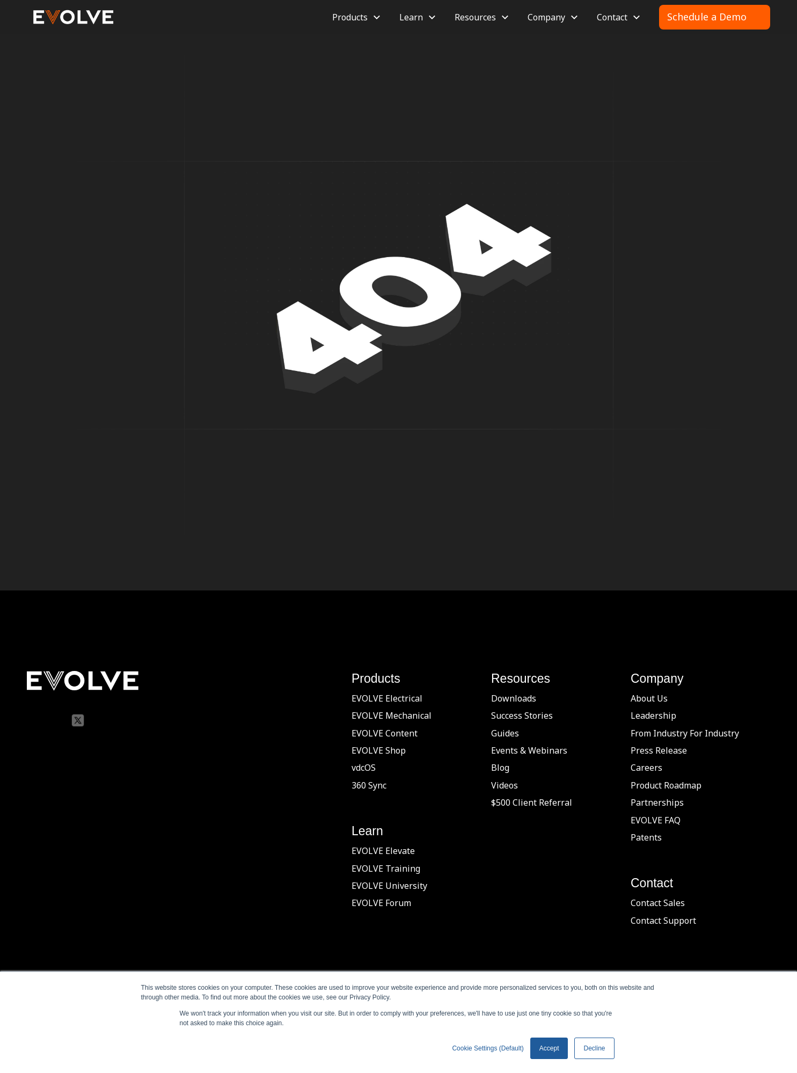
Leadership (653, 715)
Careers (646, 767)
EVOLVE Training (386, 868)
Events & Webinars (529, 750)
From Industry (659, 733)
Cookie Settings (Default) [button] (487, 1048)
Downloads (513, 698)
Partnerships (657, 802)
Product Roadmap (666, 785)
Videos (504, 785)
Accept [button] (549, 1048)
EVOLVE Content (385, 733)
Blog (500, 767)
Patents (646, 837)
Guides (505, 733)
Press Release (659, 750)
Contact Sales (658, 903)
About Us (649, 698)
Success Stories (522, 715)
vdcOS (364, 767)
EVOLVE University (389, 886)
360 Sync (369, 785)
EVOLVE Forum (381, 903)
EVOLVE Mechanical (392, 715)
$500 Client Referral (531, 802)
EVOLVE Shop (379, 750)
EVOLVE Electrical (387, 698)
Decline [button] (594, 1048)
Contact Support (663, 920)
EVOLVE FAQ (656, 820)
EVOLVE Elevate (383, 851)
